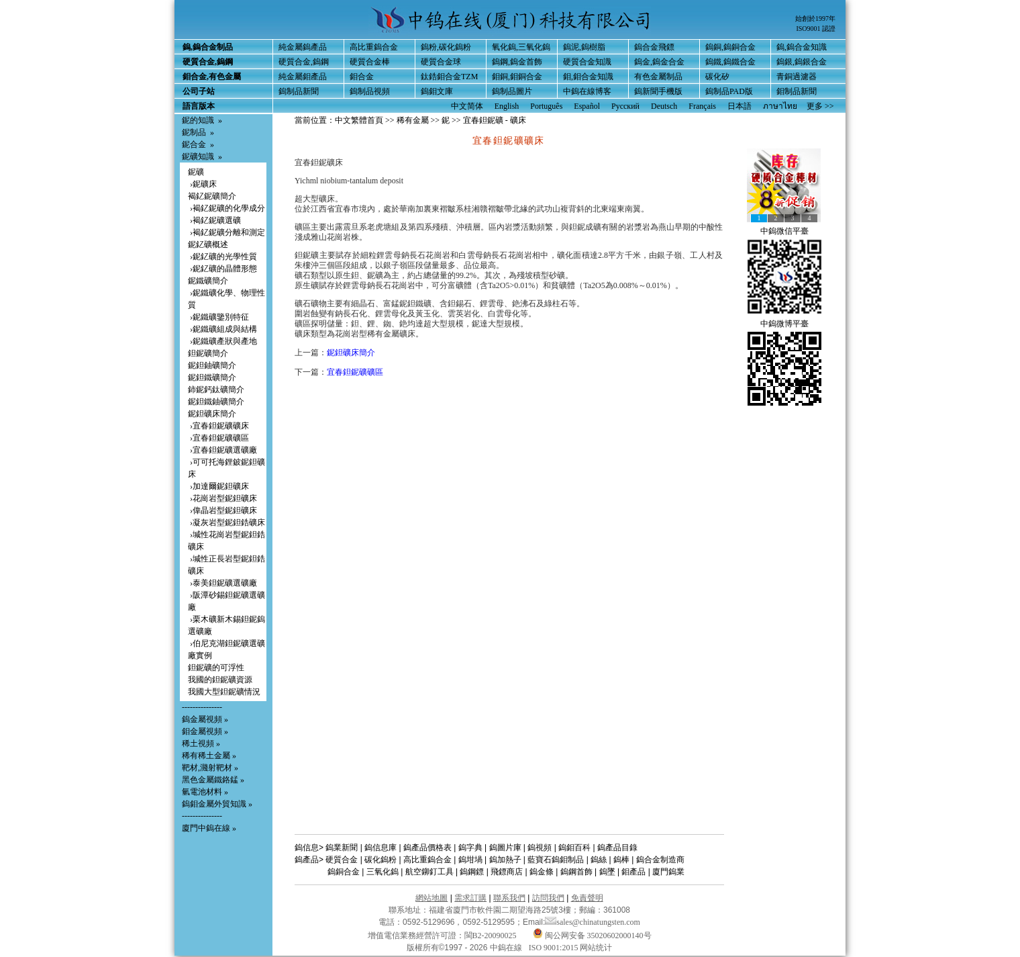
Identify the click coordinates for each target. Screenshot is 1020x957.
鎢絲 (599, 859)
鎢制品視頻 (370, 91)
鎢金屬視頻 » (205, 719)
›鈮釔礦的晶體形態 (222, 268)
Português (546, 106)
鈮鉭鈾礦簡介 (212, 365)
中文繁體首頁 (359, 120)
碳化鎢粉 (380, 859)
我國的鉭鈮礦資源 (220, 679)
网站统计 (596, 947)
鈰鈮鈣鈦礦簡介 (216, 389)
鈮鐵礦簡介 (208, 280)
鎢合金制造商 (660, 859)
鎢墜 (607, 871)
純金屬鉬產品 (302, 76)
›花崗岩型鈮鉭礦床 (222, 498)
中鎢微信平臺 (784, 231)
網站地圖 (431, 898)
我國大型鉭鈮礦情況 (224, 691)
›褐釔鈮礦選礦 (214, 220)
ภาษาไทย (780, 106)
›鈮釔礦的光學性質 (222, 256)
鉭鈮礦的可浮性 (216, 667)
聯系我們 (509, 898)
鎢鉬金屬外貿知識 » (217, 804)
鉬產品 (633, 871)
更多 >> (820, 106)
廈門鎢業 (668, 871)
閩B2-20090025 (490, 935)
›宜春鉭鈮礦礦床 (218, 425)
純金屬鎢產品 (302, 47)
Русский (625, 106)
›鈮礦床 (202, 184)
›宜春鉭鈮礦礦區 (218, 438)
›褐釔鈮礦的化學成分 (226, 208)
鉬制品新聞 (796, 91)
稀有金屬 (413, 120)
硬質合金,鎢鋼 (303, 61)
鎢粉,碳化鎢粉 (446, 47)
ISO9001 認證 (815, 28)
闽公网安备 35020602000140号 (592, 935)
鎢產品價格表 (427, 847)
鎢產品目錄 (617, 847)
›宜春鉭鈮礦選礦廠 (222, 450)
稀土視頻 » (201, 743)
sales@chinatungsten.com (592, 922)
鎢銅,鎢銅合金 (730, 47)
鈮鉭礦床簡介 (212, 413)
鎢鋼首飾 (576, 871)
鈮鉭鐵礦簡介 (212, 377)
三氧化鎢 (382, 871)
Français (702, 106)
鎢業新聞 (341, 847)
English (507, 106)
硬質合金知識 (587, 61)
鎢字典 (470, 847)
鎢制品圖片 (512, 91)
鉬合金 (362, 76)
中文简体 (467, 106)
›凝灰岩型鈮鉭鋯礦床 (226, 522)
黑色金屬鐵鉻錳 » (213, 779)
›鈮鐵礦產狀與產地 (222, 341)
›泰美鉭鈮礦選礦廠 (222, 583)
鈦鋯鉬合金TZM (449, 76)
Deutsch (664, 106)
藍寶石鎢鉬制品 (555, 859)
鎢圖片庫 (505, 847)
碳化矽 (717, 76)
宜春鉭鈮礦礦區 (355, 372)
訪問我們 (548, 898)
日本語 (739, 106)
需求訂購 (470, 898)
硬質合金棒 (370, 61)
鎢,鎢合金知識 (801, 47)
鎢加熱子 (505, 859)
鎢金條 (541, 871)
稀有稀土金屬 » (209, 755)
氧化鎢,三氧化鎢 (521, 47)
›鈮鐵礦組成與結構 (222, 329)
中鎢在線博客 (587, 91)
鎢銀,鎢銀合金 (801, 61)
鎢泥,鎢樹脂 (584, 47)
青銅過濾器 (796, 76)
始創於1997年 (815, 18)
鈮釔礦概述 (208, 244)
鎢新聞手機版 (658, 91)
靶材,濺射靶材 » (210, 767)
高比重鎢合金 (374, 47)
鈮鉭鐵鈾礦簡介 (216, 401)
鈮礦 (196, 172)
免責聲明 (587, 898)
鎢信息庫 (380, 847)
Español (587, 106)
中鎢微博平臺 (784, 323)
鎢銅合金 (343, 871)
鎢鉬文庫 (437, 91)
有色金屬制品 (658, 76)
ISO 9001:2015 (554, 947)
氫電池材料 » (205, 791)
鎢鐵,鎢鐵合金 (730, 61)
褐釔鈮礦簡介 (212, 196)
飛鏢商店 (507, 871)
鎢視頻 (539, 847)
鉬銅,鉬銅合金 (517, 76)
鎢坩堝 (470, 859)
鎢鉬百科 (574, 847)
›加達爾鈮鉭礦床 (218, 486)
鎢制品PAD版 (729, 91)
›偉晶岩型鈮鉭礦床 (222, 510)
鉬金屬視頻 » (205, 731)
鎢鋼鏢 (472, 871)
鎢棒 (621, 859)
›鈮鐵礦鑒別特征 (218, 317)
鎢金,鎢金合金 (659, 61)
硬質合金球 (441, 61)
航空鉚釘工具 (429, 871)
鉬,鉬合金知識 (588, 76)
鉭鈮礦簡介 (208, 353)
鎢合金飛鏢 (654, 47)
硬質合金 (341, 859)
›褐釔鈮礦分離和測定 (226, 232)
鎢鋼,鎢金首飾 (517, 61)
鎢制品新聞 (298, 91)
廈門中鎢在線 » (209, 828)
